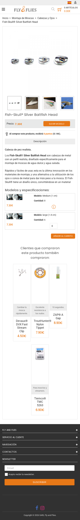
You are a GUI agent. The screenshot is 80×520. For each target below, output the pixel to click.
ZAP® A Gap (58, 316)
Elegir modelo (56, 123)
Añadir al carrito (63, 236)
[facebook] (37, 508)
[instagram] (42, 508)
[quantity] (53, 226)
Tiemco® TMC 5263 (40, 402)
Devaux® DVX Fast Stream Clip (22, 326)
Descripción (40, 141)
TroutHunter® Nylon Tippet (42, 324)
